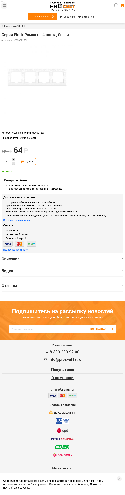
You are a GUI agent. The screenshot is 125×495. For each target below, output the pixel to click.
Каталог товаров (42, 16)
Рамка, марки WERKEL (14, 26)
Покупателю (62, 369)
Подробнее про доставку (16, 220)
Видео (62, 270)
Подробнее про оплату (15, 249)
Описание (62, 258)
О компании (62, 377)
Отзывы (62, 285)
